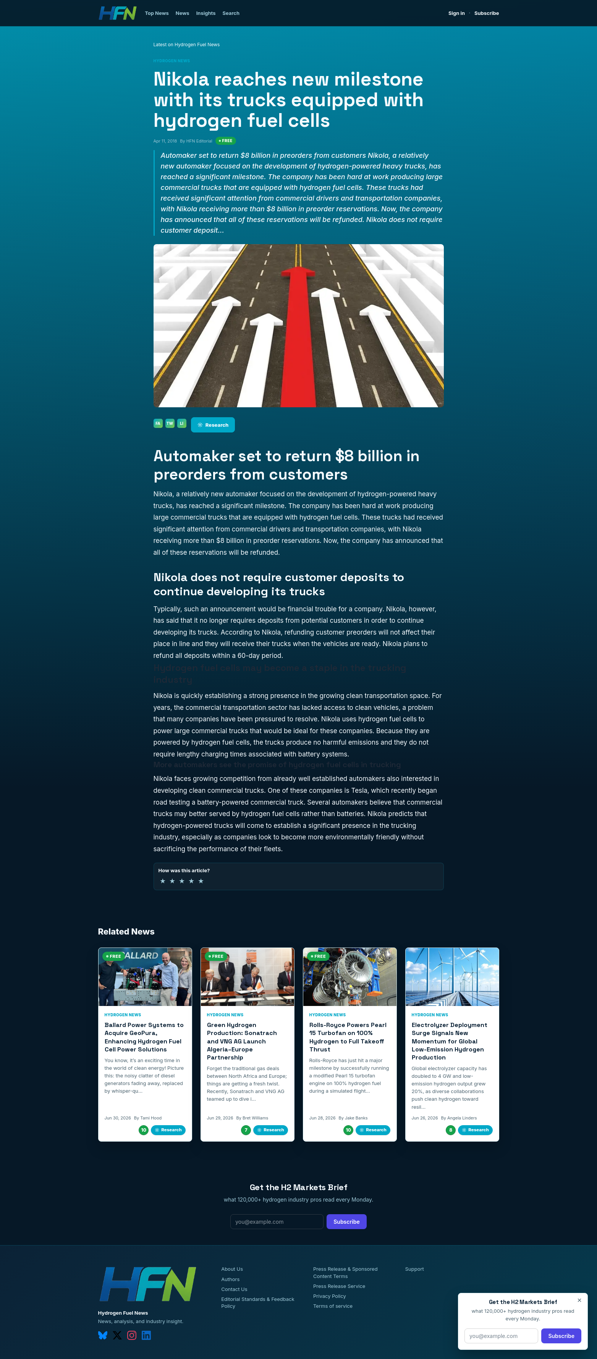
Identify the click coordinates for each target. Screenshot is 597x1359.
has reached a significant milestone (230, 506)
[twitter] (117, 1335)
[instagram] (131, 1335)
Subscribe (486, 13)
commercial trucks (219, 731)
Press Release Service (339, 1286)
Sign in (456, 13)
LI (181, 423)
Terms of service (333, 1306)
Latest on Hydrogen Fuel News (187, 44)
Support (414, 1269)
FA (157, 423)
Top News (157, 13)
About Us (232, 1269)
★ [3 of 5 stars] (182, 881)
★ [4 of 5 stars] (191, 881)
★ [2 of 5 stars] (172, 881)
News (182, 13)
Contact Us (234, 1289)
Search (230, 13)
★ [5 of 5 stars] (201, 881)
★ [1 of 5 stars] (163, 881)
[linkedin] (146, 1335)
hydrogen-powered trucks (193, 825)
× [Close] (579, 1300)
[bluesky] (102, 1335)
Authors (230, 1279)
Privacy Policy (329, 1296)
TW (170, 423)
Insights (206, 13)
